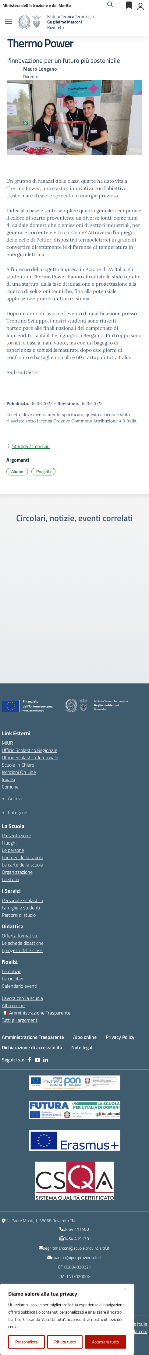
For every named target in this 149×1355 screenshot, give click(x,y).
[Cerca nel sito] (110, 5)
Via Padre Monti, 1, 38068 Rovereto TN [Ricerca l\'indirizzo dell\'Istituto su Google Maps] (40, 1220)
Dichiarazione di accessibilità (32, 1047)
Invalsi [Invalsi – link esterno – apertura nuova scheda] (8, 779)
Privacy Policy (120, 1037)
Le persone (13, 850)
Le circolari (12, 978)
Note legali (82, 1047)
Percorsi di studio (19, 915)
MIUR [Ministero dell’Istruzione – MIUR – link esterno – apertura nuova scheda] (7, 742)
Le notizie (11, 971)
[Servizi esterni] (129, 5)
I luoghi (9, 842)
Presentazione (16, 835)
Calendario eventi (19, 986)
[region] (67, 1319)
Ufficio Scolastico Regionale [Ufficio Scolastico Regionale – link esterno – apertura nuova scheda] (29, 750)
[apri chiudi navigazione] (8, 22)
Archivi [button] (15, 798)
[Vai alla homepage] (30, 22)
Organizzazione (17, 872)
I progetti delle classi (22, 950)
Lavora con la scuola (22, 998)
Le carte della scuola (22, 864)
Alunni (17, 471)
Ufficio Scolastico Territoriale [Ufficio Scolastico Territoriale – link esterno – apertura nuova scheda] (30, 757)
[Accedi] (141, 5)
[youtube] (37, 1059)
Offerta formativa (19, 935)
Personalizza (26, 1342)
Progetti (43, 471)
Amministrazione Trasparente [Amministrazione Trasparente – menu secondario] (39, 1012)
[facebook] (29, 1059)
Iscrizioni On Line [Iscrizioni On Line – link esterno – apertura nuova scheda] (19, 772)
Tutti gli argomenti (20, 1020)
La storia (10, 879)
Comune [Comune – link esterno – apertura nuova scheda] (10, 786)
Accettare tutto (105, 1342)
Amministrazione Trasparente (33, 1037)
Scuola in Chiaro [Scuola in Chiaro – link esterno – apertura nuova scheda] (18, 764)
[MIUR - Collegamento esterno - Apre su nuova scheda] (36, 5)
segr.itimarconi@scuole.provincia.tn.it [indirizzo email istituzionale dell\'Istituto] (76, 1248)
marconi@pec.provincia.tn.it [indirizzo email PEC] (77, 1257)
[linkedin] (45, 1059)
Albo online (13, 1005)
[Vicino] (127, 1289)
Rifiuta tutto (65, 1342)
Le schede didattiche (23, 943)
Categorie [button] (17, 812)
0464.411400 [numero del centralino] (76, 1229)
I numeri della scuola (22, 857)
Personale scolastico (22, 900)
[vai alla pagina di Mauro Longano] (40, 68)
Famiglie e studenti (21, 907)
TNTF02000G (78, 1276)
